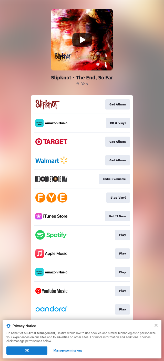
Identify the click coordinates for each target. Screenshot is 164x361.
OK (27, 350)
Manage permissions (68, 350)
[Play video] (82, 40)
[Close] (156, 325)
